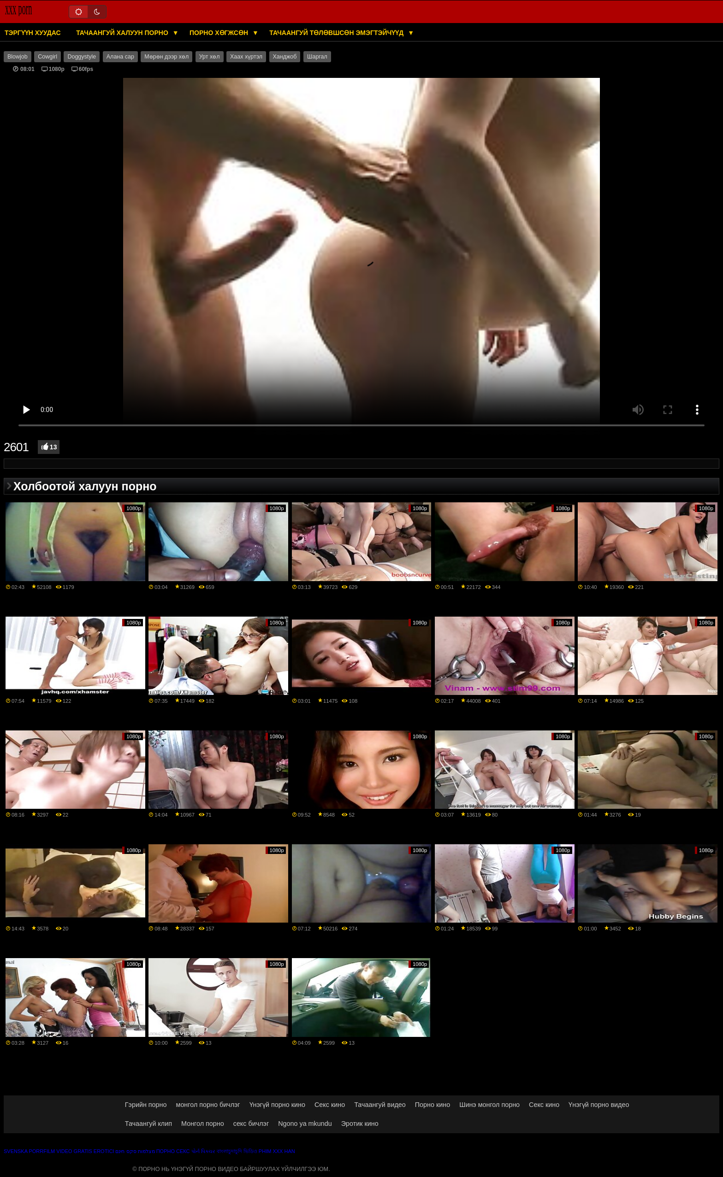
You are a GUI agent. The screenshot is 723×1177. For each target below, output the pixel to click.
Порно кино (432, 1104)
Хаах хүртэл (246, 56)
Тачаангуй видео (380, 1104)
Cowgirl (47, 56)
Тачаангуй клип (148, 1123)
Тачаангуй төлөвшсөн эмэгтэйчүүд (337, 32)
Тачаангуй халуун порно (123, 32)
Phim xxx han (277, 1151)
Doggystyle (81, 56)
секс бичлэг (251, 1123)
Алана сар (120, 56)
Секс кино (329, 1104)
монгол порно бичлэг (208, 1104)
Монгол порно (202, 1123)
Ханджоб (285, 56)
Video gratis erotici (85, 1151)
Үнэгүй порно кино (277, 1104)
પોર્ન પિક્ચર (203, 1151)
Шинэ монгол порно (489, 1104)
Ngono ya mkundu (305, 1123)
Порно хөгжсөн (220, 32)
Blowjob (17, 56)
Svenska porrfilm (29, 1151)
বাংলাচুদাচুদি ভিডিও (237, 1151)
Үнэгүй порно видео (599, 1104)
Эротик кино (360, 1123)
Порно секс (173, 1151)
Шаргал (317, 56)
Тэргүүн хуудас (33, 32)
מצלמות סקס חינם (134, 1151)
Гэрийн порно (146, 1104)
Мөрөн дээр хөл (166, 56)
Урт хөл (209, 56)
